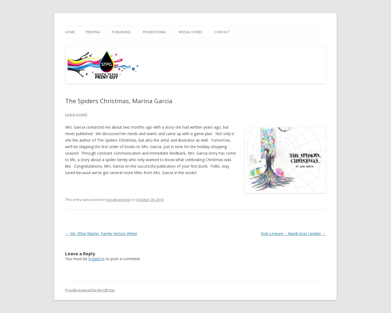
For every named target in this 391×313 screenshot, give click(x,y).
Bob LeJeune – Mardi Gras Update (293, 233)
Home (70, 32)
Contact (222, 32)
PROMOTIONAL (154, 32)
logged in (97, 258)
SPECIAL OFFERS (190, 32)
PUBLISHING (121, 32)
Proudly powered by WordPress (90, 290)
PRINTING (93, 32)
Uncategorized (118, 199)
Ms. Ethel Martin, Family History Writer (101, 233)
